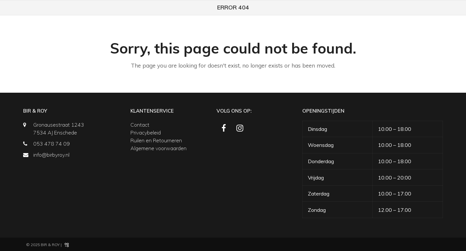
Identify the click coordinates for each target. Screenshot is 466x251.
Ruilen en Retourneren (156, 140)
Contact (139, 124)
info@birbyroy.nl (51, 154)
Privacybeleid (145, 132)
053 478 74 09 (51, 143)
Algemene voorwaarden (158, 148)
